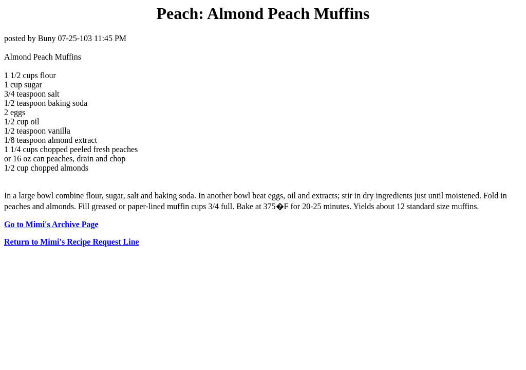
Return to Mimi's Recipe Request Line (71, 241)
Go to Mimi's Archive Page (51, 224)
